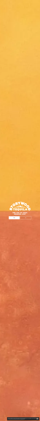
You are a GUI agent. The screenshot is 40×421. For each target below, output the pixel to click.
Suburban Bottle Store (20, 176)
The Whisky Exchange (20, 183)
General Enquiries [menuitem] (20, 396)
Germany (20, 334)
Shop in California (20, 319)
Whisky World (20, 181)
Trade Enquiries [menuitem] (20, 398)
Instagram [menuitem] (20, 405)
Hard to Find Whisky (20, 178)
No (25, 50)
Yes (14, 50)
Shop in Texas (20, 312)
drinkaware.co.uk (24, 413)
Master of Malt (20, 171)
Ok (37, 418)
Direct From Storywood (20, 168)
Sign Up (20, 387)
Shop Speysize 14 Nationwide (20, 322)
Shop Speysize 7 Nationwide (20, 316)
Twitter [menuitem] (20, 407)
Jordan (20, 337)
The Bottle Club (20, 173)
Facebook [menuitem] (20, 408)
